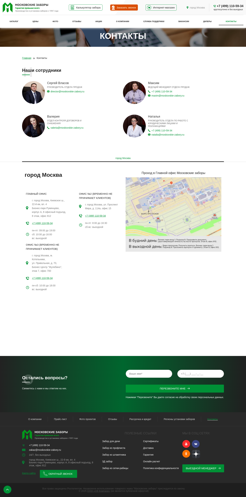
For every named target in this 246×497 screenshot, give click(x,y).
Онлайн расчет (151, 461)
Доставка (148, 448)
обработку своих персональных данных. (201, 397)
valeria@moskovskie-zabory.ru (67, 127)
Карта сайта (29, 473)
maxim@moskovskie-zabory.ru (167, 95)
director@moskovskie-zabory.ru (67, 91)
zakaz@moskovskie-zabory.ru (45, 450)
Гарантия (148, 454)
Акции (98, 21)
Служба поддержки (153, 21)
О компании (122, 21)
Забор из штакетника (114, 454)
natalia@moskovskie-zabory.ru (167, 134)
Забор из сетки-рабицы (115, 468)
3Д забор (107, 461)
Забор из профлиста (113, 448)
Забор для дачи (111, 441)
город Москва (197, 7)
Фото (55, 21)
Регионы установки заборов (179, 419)
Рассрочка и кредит (140, 419)
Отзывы (76, 21)
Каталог (14, 21)
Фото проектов (87, 419)
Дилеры (207, 21)
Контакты (231, 21)
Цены (35, 21)
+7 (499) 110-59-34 (230, 6)
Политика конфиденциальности (161, 468)
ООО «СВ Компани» (98, 491)
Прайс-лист (60, 419)
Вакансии (183, 21)
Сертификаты (151, 441)
